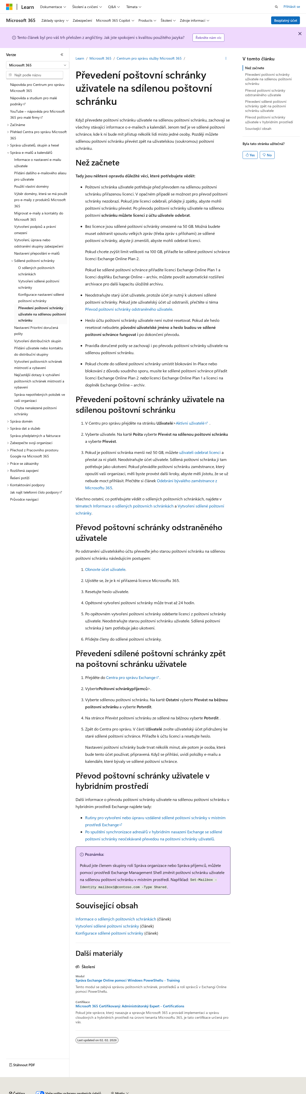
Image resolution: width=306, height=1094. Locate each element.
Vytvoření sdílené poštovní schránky (107, 926)
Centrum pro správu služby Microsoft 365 (149, 58)
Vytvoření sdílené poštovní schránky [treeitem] (38, 284)
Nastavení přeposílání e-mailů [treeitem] (37, 253)
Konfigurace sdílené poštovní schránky (109, 933)
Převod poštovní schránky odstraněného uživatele (128, 309)
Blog (73, 1091)
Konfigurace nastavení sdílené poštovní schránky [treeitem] (41, 297)
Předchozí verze (52, 1091)
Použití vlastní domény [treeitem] (31, 186)
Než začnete (254, 67)
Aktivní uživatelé (190, 423)
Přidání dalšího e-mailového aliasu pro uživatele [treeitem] (40, 176)
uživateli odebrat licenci (200, 452)
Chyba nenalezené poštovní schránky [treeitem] (35, 411)
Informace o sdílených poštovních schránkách (116, 918)
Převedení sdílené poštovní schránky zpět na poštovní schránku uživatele (265, 106)
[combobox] (37, 65)
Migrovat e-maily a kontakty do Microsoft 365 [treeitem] (38, 216)
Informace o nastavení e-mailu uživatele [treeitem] (37, 162)
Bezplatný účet (285, 20)
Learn (80, 58)
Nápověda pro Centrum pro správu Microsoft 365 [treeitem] (37, 87)
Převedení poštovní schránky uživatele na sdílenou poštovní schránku (268, 79)
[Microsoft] (9, 7)
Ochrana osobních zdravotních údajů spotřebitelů (189, 1091)
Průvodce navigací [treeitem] (24, 499)
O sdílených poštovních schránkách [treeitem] (36, 270)
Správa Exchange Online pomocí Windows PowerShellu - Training (128, 980)
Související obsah (258, 128)
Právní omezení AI (20, 1091)
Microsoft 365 (100, 58)
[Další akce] (226, 58)
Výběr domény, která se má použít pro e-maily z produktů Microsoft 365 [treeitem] (40, 199)
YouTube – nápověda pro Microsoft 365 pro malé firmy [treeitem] (37, 114)
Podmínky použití (251, 1091)
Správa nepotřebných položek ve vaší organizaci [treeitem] (39, 397)
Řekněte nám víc (209, 37)
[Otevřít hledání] (276, 6)
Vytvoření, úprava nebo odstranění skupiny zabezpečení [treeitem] (38, 243)
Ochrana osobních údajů (123, 1091)
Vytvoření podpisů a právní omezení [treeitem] (35, 229)
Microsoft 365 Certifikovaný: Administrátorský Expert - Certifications (130, 1006)
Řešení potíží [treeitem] (19, 477)
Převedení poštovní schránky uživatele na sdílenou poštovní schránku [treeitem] (42, 314)
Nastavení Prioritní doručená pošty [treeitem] (36, 330)
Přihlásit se (292, 6)
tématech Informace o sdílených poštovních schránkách (125, 505)
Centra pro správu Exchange (130, 677)
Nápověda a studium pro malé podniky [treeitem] (33, 101)
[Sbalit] (62, 54)
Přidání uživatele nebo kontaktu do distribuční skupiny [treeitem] (38, 351)
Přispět (92, 1091)
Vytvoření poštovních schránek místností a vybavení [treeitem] (38, 364)
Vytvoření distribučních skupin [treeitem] (37, 340)
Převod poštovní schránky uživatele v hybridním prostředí (269, 119)
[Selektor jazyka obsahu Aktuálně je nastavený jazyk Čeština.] (17, 1080)
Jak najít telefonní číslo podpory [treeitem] (34, 492)
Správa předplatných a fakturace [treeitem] (35, 435)
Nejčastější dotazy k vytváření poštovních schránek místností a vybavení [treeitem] (39, 381)
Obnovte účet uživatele (105, 569)
